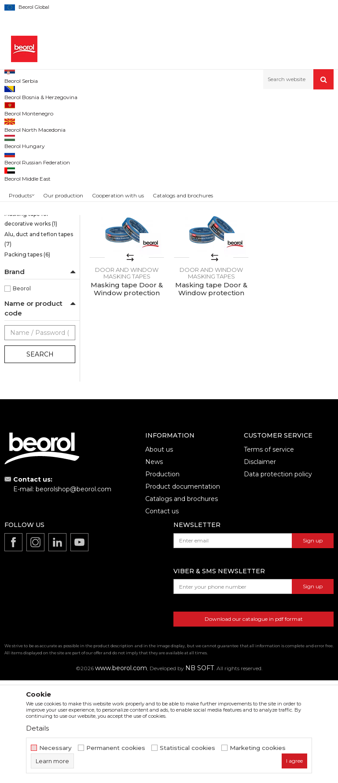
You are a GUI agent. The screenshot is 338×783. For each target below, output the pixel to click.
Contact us (162, 614)
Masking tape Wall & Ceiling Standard (31, 200)
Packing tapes (27, 357)
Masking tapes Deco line (37, 301)
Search (40, 457)
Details (37, 728)
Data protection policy (278, 577)
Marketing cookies (258, 748)
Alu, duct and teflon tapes (38, 342)
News (154, 564)
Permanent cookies (115, 748)
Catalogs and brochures (181, 601)
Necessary (55, 748)
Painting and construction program (115, 108)
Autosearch (194, 137)
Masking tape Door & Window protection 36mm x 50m (211, 396)
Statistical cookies (187, 748)
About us (159, 552)
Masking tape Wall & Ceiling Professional (35, 220)
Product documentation (182, 589)
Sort (229, 137)
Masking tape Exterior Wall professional (33, 260)
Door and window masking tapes (28, 281)
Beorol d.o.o (19, 108)
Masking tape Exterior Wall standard (33, 240)
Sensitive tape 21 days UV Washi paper (37, 149)
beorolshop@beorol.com (73, 592)
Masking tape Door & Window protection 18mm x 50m (296, 267)
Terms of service (269, 552)
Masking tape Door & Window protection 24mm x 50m (127, 396)
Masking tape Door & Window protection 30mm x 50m (127, 267)
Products (51, 108)
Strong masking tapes (37, 184)
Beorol (22, 391)
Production (162, 577)
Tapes (174, 108)
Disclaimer (260, 564)
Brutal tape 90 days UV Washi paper (35, 169)
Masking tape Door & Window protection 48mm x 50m (211, 267)
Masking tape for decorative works (30, 321)
